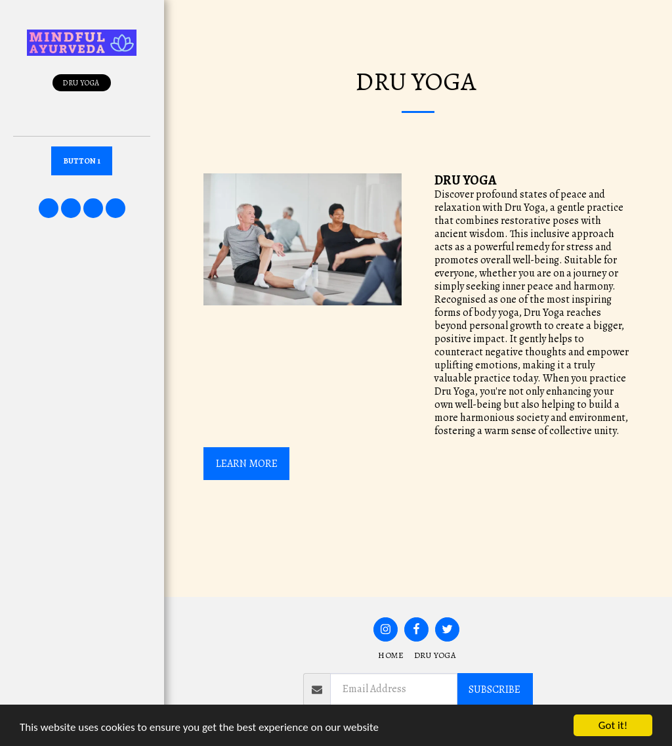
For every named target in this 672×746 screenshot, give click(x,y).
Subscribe (494, 689)
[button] (48, 208)
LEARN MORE (247, 463)
